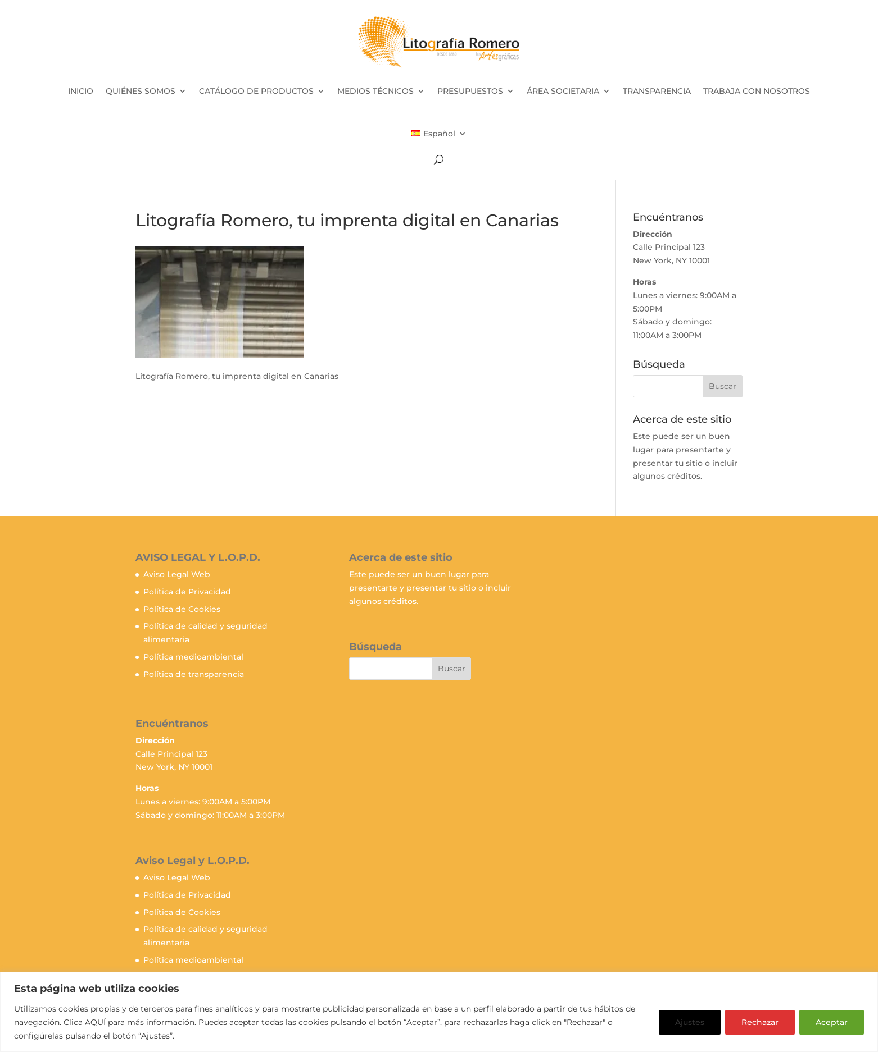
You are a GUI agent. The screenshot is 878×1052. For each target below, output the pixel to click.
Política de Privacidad (187, 592)
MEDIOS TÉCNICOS (375, 91)
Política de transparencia (193, 674)
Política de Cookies (181, 609)
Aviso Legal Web (176, 574)
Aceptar (832, 1022)
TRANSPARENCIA (657, 91)
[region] (439, 1012)
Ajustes (689, 1022)
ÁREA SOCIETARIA (563, 91)
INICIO (80, 91)
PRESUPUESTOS (470, 91)
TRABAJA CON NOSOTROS (756, 91)
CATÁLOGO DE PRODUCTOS (256, 91)
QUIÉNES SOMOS (140, 91)
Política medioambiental (193, 657)
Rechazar (760, 1022)
